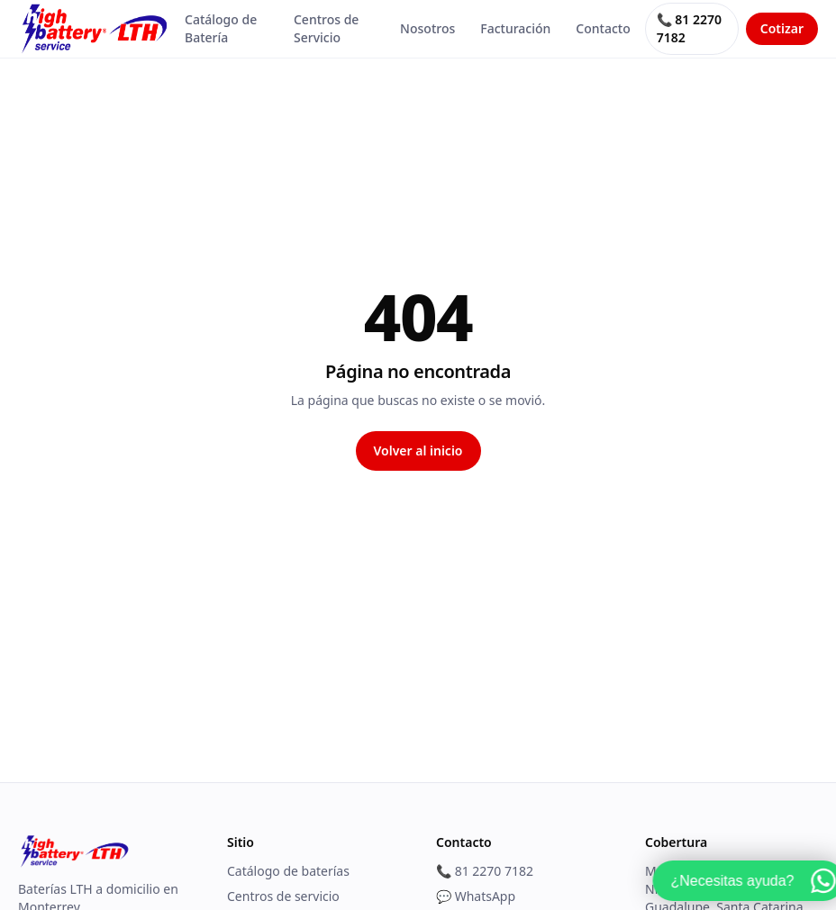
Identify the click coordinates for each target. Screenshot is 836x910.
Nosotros (427, 28)
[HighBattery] (94, 29)
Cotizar (782, 28)
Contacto (603, 28)
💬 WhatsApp (475, 896)
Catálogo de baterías (288, 870)
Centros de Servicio (326, 28)
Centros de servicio (283, 896)
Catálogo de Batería (221, 28)
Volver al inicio (418, 450)
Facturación (515, 28)
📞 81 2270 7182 (689, 28)
